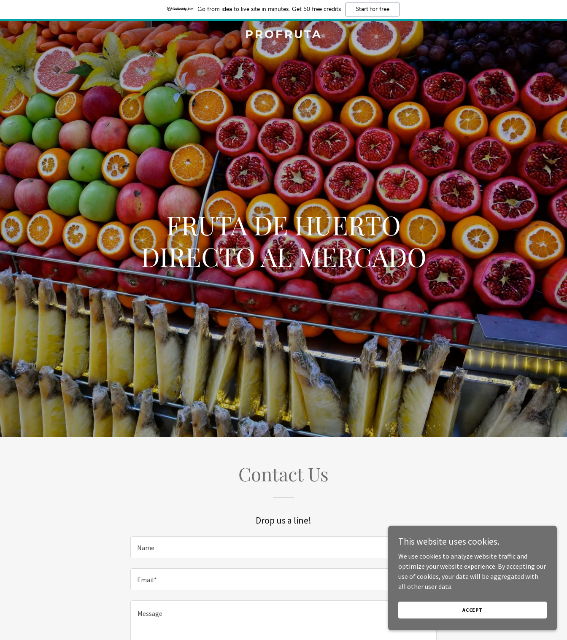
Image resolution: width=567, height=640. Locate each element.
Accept (472, 610)
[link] (283, 35)
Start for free (372, 9)
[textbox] (283, 547)
